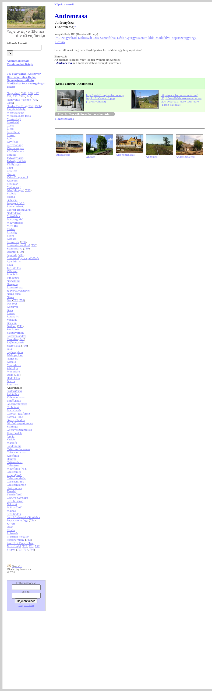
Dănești (11, 458)
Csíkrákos (13, 465)
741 (20, 326)
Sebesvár (12, 183)
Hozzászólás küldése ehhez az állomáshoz (85, 114)
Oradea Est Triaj (17, 106)
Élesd (10, 128)
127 (36, 93)
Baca (10, 310)
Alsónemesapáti (125, 154)
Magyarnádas (15, 222)
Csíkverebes (14, 488)
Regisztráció (26, 605)
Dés (9, 300)
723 (25, 546)
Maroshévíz (14, 410)
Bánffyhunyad (15, 190)
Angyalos (151, 156)
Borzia (11, 381)
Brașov (11, 549)
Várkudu (12, 319)
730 (23, 242)
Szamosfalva (14, 248)
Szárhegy (12, 426)
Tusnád (11, 491)
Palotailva (13, 394)
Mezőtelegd (14, 119)
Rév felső (12, 141)
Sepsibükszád (15, 500)
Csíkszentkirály (16, 478)
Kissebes (12, 180)
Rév (9, 138)
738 (28, 190)
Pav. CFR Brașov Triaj (20, 543)
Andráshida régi (185, 156)
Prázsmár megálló (18, 536)
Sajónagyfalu (15, 352)
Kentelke (12, 339)
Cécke (10, 125)
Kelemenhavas (16, 397)
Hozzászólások (64, 118)
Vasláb (11, 439)
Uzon (10, 526)
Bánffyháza (14, 400)
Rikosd (11, 135)
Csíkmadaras (15, 462)
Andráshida (63, 154)
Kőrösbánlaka (15, 151)
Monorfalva (14, 365)
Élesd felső (13, 132)
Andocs (90, 156)
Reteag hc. (13, 316)
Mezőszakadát (15, 112)
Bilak (10, 348)
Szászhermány (15, 539)
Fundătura (13, 277)
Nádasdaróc (14, 212)
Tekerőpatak (14, 433)
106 (30, 93)
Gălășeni (12, 199)
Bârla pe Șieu (15, 355)
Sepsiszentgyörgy (17, 520)
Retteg (11, 313)
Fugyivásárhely (16, 109)
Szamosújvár (15, 287)
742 (29, 96)
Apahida (12, 254)
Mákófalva (13, 216)
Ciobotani (13, 407)
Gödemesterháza (17, 403)
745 (17, 374)
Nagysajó (12, 358)
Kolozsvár (13, 242)
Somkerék (13, 329)
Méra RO (12, 225)
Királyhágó (13, 164)
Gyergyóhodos (16, 420)
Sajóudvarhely (15, 332)
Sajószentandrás (16, 335)
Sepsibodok (14, 513)
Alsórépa (12, 368)
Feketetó (12, 170)
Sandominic (14, 445)
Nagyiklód (13, 280)
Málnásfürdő (14, 507)
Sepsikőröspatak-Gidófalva (23, 517)
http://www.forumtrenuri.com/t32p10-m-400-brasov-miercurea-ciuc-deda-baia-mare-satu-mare (181, 98)
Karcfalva (13, 455)
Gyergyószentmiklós (19, 429)
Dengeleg (12, 284)
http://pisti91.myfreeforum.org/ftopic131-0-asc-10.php (105, 96)
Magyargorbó (15, 219)
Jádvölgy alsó (15, 157)
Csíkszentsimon (16, 484)
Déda (10, 374)
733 (9, 96)
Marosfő (12, 442)
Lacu (10, 167)
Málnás (11, 510)
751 (24, 468)
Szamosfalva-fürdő (18, 245)
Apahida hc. (14, 261)
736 (15, 96)
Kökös (11, 530)
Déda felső (13, 377)
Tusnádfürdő (14, 494)
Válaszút (12, 271)
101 (24, 93)
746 (22, 339)
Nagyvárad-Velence (19, 99)
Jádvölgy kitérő (16, 161)
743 (28, 539)
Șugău (10, 436)
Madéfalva (13, 468)
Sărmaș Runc (15, 416)
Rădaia (11, 229)
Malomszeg (14, 187)
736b (22, 96)
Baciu (10, 235)
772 (15, 300)
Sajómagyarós (15, 342)
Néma (10, 297)
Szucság (12, 232)
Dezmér (11, 251)
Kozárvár (12, 306)
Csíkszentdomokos (18, 449)
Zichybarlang (15, 144)
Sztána (11, 196)
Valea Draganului (17, 177)
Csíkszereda (14, 471)
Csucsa (11, 174)
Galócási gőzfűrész (18, 413)
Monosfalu (13, 371)
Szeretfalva (13, 345)
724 (31, 546)
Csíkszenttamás (16, 452)
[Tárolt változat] (96, 101)
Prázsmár (12, 533)
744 (32, 520)
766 (24, 345)
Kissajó (11, 361)
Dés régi (12, 303)
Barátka (11, 154)
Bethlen (11, 326)
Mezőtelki (13, 122)
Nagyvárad (13, 93)
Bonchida (12, 274)
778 (21, 300)
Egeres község (15, 206)
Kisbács (11, 238)
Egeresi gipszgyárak (19, 209)
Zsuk (10, 264)
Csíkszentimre (15, 481)
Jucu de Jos (14, 267)
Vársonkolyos (15, 148)
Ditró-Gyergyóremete (20, 423)
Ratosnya (12, 384)
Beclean (11, 322)
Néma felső (14, 293)
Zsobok (11, 193)
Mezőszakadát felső (19, 115)
